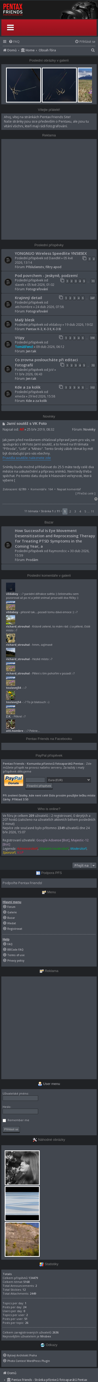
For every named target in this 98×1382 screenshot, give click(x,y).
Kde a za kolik (28, 387)
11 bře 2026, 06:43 (28, 374)
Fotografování (37, 289)
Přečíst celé (85, 493)
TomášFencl (24, 347)
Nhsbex (45, 1336)
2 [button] (70, 511)
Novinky (89, 429)
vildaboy (55, 324)
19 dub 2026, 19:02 (79, 324)
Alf (22, 429)
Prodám (32, 560)
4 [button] (80, 511)
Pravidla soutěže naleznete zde (27, 458)
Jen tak (31, 351)
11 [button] (92, 511)
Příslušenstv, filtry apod (43, 267)
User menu (49, 1084)
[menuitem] (14, 41)
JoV (51, 369)
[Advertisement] (49, 189)
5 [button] (85, 511)
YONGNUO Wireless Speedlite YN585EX (51, 253)
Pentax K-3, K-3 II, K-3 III (43, 329)
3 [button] (75, 511)
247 (92, 298)
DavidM (54, 258)
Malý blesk (24, 319)
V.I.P (20, 852)
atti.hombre (23, 307)
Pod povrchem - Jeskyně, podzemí (46, 275)
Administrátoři (27, 848)
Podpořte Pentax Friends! (22, 883)
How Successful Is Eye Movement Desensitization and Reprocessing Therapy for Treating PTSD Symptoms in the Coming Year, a (55, 538)
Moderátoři (78, 848)
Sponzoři (9, 852)
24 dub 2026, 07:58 (50, 307)
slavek (19, 284)
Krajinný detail (28, 297)
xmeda (20, 396)
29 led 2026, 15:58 (41, 396)
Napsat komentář (69, 489)
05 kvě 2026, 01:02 (40, 284)
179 (92, 338)
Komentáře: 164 (42, 489)
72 (93, 365)
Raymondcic (58, 551)
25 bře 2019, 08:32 (40, 429)
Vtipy (20, 337)
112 (92, 387)
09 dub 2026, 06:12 (50, 347)
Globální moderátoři (53, 848)
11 (93, 281)
